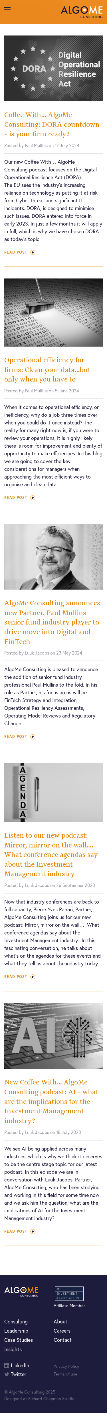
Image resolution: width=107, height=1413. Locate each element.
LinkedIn (20, 1365)
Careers (62, 1330)
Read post (19, 252)
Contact (63, 1339)
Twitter (18, 1374)
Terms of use (65, 1374)
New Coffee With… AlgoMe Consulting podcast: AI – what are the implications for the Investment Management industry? (51, 1101)
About (60, 1321)
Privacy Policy (66, 1366)
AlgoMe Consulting (82, 12)
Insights (13, 1349)
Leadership (16, 1330)
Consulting (16, 1321)
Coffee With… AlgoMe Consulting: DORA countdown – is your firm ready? (52, 124)
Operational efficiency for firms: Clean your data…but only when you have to (47, 369)
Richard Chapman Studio (51, 1398)
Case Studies (18, 1339)
